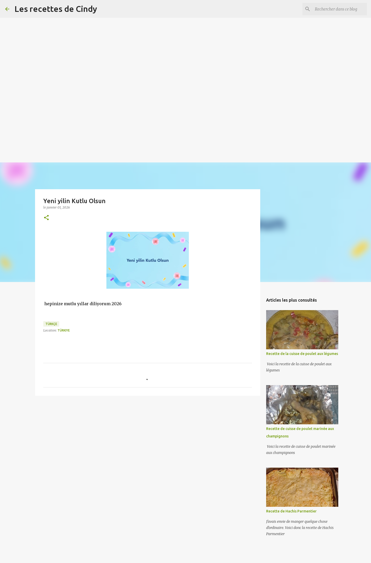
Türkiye (63, 330)
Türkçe (51, 324)
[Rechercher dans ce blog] (340, 9)
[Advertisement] (154, 36)
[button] (46, 217)
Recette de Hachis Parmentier (291, 511)
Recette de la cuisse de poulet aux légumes (302, 354)
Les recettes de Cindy (55, 8)
